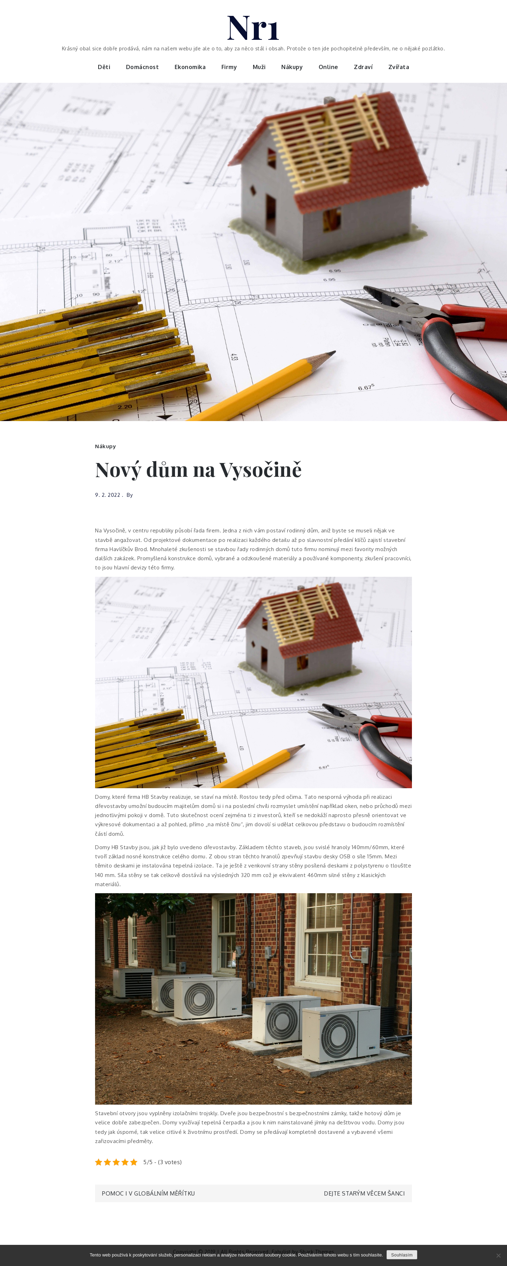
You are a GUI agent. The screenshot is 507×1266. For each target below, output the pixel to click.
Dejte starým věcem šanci (364, 1193)
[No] (498, 1255)
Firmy (229, 66)
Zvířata (398, 66)
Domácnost (142, 66)
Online (328, 66)
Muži (259, 66)
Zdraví (363, 66)
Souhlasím (402, 1255)
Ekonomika (190, 66)
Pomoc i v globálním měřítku (148, 1193)
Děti (104, 66)
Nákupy (292, 66)
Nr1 (253, 25)
